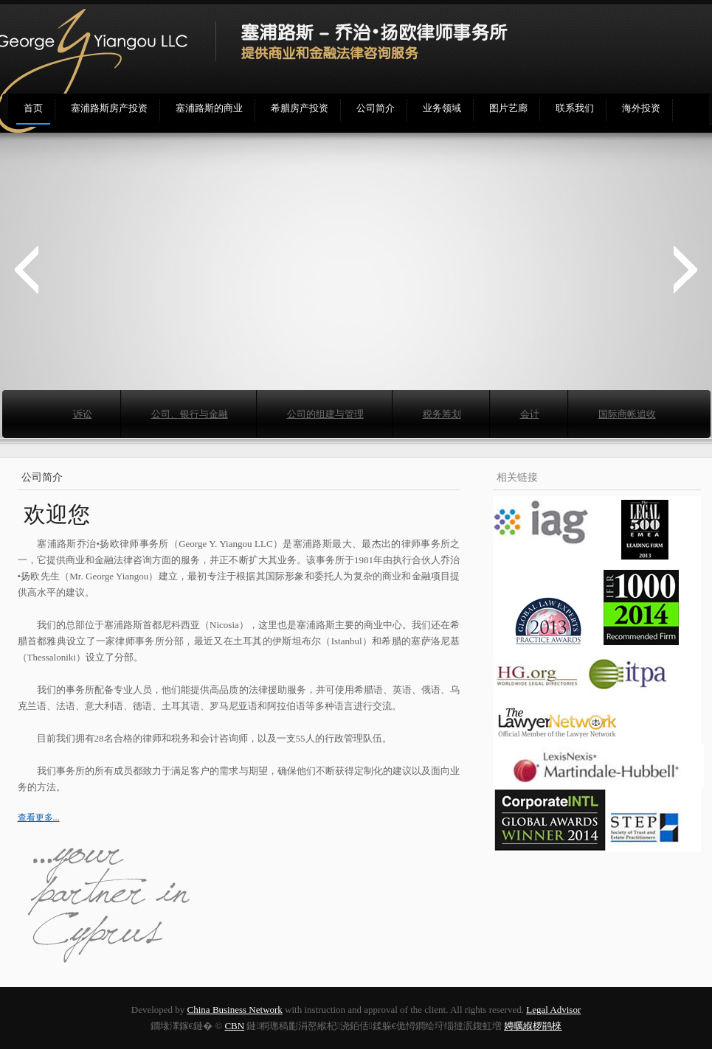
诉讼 (82, 413)
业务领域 (442, 108)
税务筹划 (442, 413)
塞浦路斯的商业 (209, 108)
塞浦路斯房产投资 (109, 108)
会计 (529, 413)
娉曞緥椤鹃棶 (532, 1025)
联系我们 (575, 108)
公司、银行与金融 (189, 413)
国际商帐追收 (627, 413)
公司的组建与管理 (325, 413)
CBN (234, 1025)
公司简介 (375, 108)
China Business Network (235, 1009)
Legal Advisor (553, 1009)
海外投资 (641, 108)
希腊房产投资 (299, 108)
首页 (33, 108)
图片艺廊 (508, 108)
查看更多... (39, 817)
